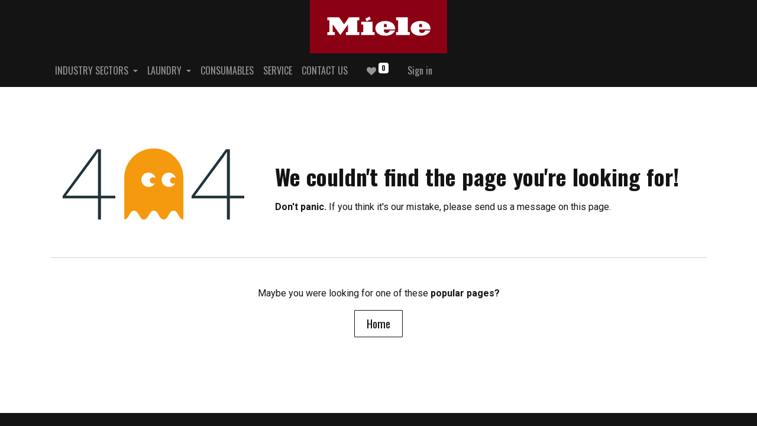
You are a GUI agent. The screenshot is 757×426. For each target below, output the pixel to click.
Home (378, 323)
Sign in (419, 70)
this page (590, 206)
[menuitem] (227, 70)
